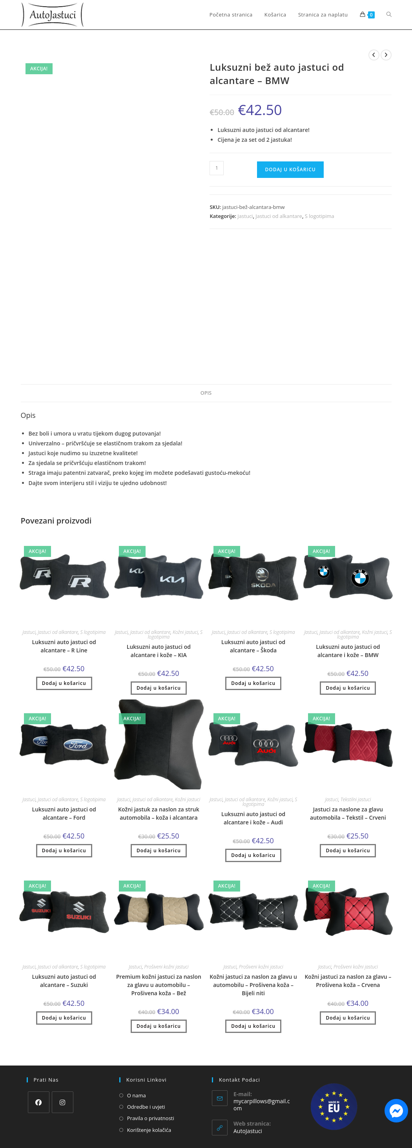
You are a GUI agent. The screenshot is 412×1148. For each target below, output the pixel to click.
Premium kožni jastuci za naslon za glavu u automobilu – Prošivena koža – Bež (158, 985)
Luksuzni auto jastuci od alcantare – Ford (64, 813)
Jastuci (245, 216)
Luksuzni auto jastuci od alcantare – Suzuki (64, 981)
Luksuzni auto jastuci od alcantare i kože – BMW (348, 651)
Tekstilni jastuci (356, 799)
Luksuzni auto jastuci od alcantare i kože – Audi (253, 818)
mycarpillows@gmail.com (261, 1104)
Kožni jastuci (185, 632)
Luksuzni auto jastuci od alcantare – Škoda (253, 646)
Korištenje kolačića (149, 1129)
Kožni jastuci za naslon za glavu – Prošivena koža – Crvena (347, 981)
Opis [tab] (206, 393)
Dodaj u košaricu (290, 169)
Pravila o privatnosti (150, 1118)
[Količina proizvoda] (217, 168)
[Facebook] (38, 1102)
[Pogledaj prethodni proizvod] (373, 54)
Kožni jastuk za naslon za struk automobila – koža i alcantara (158, 813)
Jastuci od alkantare (278, 216)
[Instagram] (62, 1102)
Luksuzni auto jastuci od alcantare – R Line (64, 646)
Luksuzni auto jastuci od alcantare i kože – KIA (159, 651)
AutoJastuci (247, 1131)
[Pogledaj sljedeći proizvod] (386, 54)
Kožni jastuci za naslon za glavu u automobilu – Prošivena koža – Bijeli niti (253, 985)
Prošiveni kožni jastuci (166, 966)
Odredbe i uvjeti (146, 1106)
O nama (136, 1095)
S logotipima (319, 216)
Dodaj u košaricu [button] (64, 683)
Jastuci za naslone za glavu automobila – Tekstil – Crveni (348, 813)
